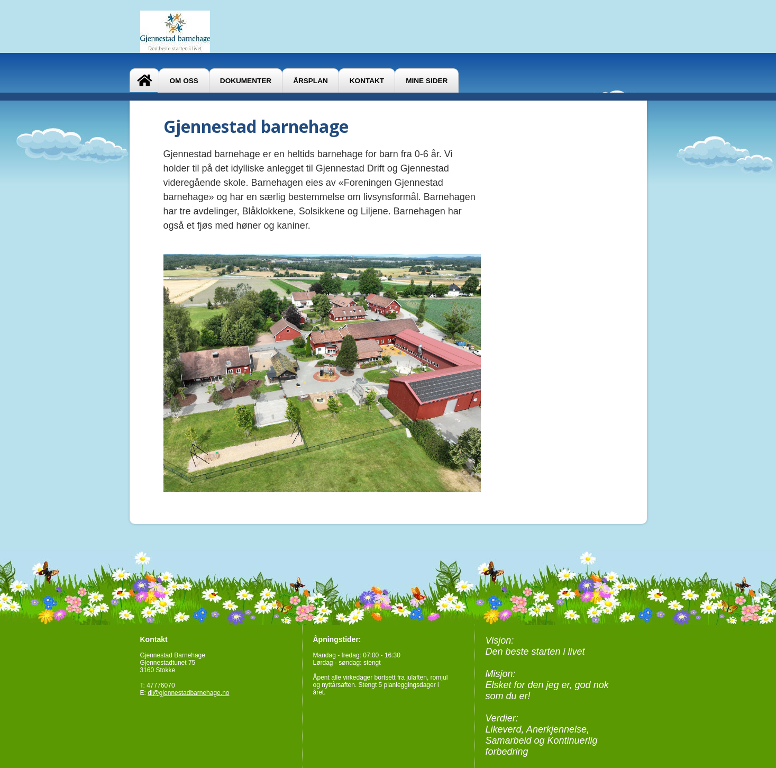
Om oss (184, 81)
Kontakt (367, 81)
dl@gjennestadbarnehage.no (188, 693)
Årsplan (310, 81)
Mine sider (427, 81)
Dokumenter (245, 81)
